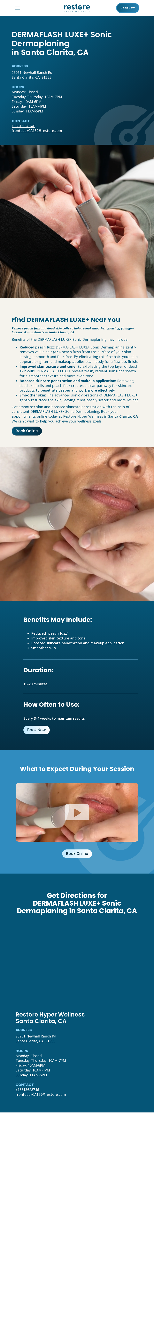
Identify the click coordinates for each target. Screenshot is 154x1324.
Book (128, 8)
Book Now (36, 730)
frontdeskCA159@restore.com (37, 130)
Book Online (27, 431)
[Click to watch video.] (77, 812)
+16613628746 (23, 126)
